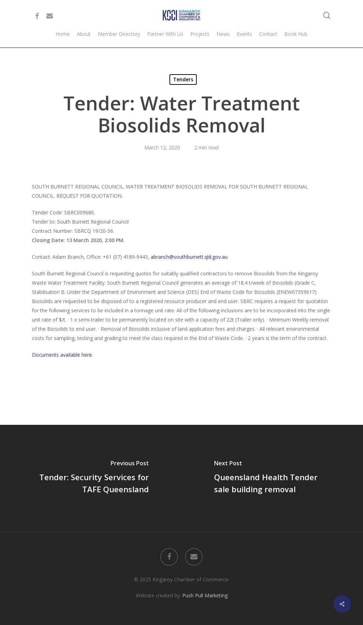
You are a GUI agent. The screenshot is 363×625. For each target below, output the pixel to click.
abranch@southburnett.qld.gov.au (189, 256)
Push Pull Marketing (205, 595)
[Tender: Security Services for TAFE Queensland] (91, 478)
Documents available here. (62, 354)
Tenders (183, 79)
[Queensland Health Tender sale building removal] (272, 478)
